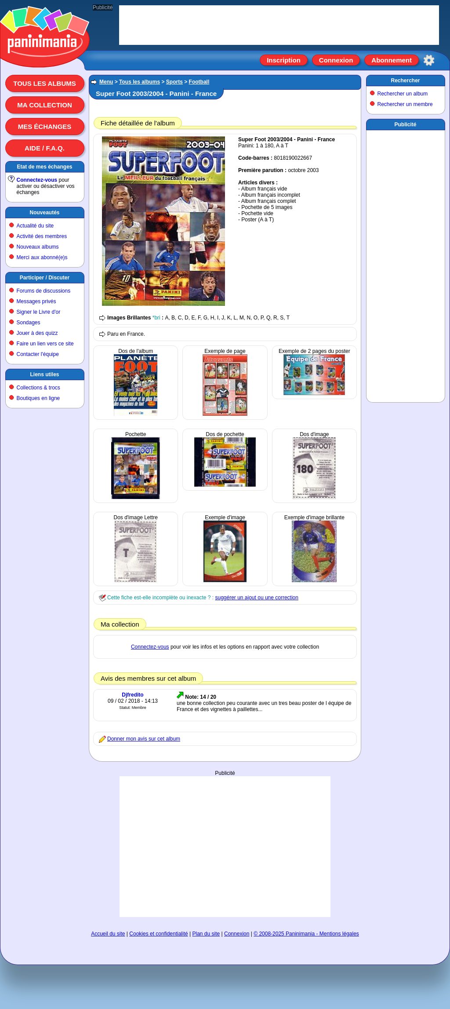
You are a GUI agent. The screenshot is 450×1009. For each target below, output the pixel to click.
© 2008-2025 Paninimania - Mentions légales (306, 934)
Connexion (336, 60)
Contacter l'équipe (38, 354)
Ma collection (44, 105)
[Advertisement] (225, 831)
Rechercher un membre (405, 104)
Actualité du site (35, 226)
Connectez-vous (37, 180)
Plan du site (206, 934)
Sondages (28, 322)
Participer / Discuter (44, 278)
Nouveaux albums (38, 247)
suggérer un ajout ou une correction (256, 597)
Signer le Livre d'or (39, 312)
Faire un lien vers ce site (45, 344)
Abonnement (391, 60)
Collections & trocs (38, 388)
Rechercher (405, 80)
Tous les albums (44, 83)
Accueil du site (108, 934)
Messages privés (36, 301)
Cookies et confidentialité (158, 934)
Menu (106, 82)
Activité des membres (42, 236)
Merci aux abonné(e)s (42, 257)
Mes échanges (45, 126)
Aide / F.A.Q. (45, 148)
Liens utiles (44, 374)
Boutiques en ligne (38, 398)
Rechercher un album (402, 94)
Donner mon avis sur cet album (143, 739)
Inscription (284, 60)
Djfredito (132, 695)
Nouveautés (44, 212)
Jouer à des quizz (37, 333)
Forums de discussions (44, 291)
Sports (174, 82)
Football (199, 82)
